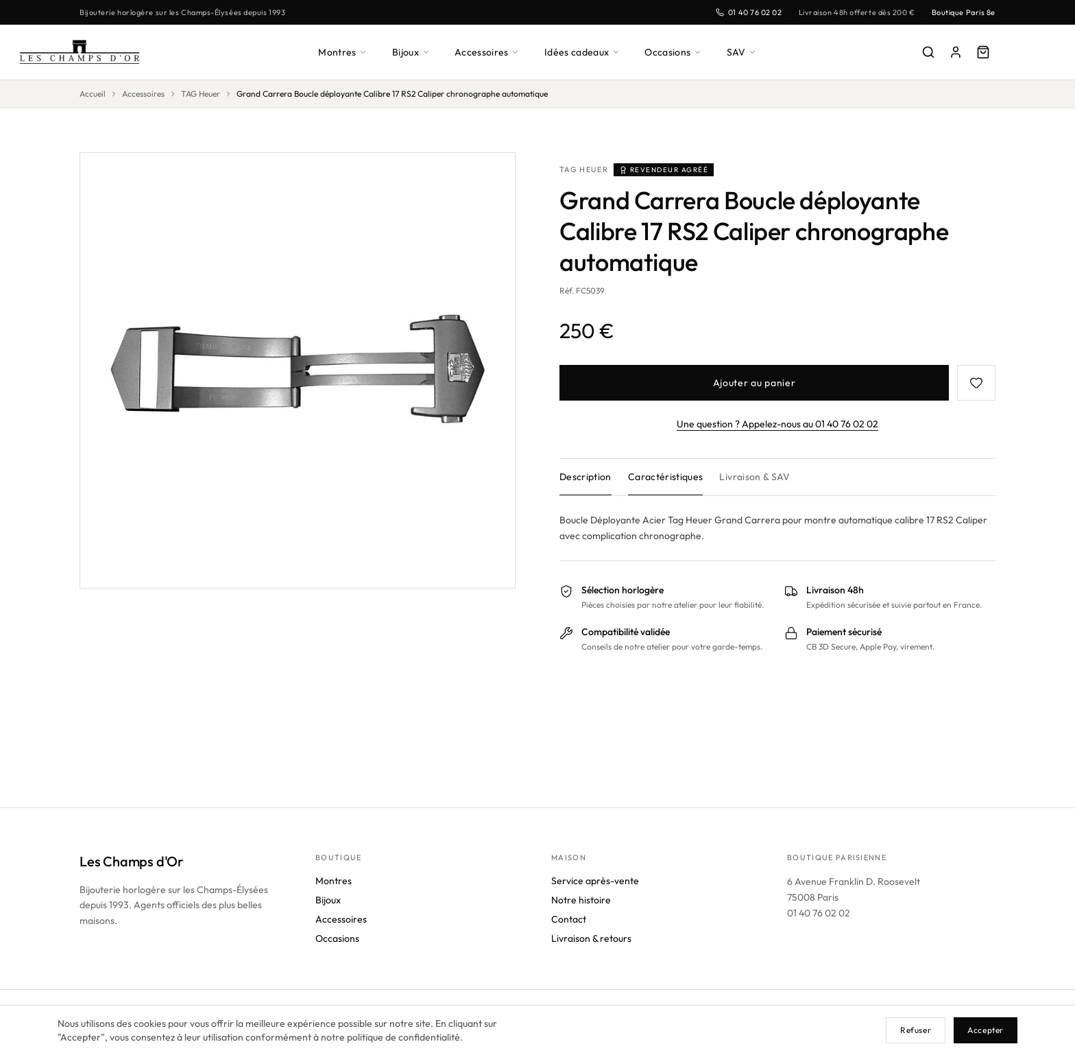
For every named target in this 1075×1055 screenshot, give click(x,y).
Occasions (678, 51)
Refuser (913, 1030)
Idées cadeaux (584, 51)
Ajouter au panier (754, 382)
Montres (340, 51)
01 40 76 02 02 (739, 12)
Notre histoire (582, 926)
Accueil (93, 93)
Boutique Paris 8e (961, 12)
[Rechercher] (928, 52)
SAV (746, 51)
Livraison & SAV (759, 476)
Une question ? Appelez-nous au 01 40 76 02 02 (778, 423)
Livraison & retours (593, 964)
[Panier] (983, 52)
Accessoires (487, 51)
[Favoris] (976, 383)
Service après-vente (595, 907)
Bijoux (409, 51)
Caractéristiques (668, 476)
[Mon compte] (955, 52)
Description (586, 476)
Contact (568, 945)
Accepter (985, 1030)
